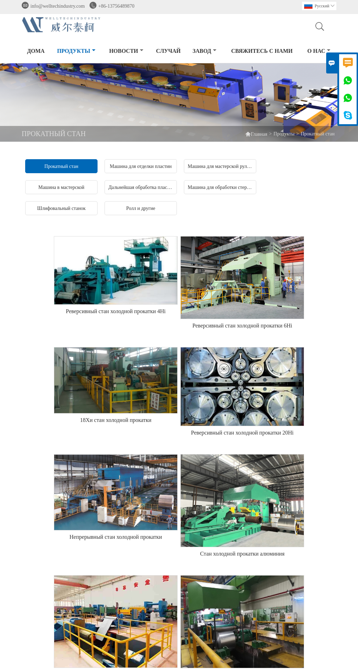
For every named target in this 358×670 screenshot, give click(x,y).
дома (35, 51)
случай (168, 51)
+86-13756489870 (116, 6)
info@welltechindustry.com (57, 6)
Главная (256, 134)
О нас (318, 51)
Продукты (76, 51)
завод (204, 51)
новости (126, 51)
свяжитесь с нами (262, 51)
